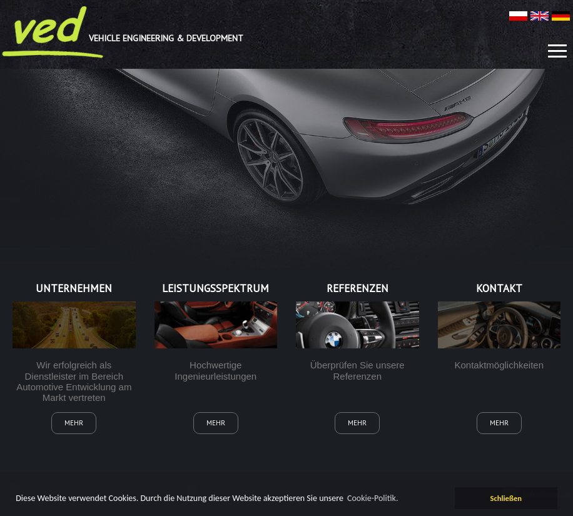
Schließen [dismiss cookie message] (506, 498)
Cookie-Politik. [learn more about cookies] (372, 498)
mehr (73, 422)
